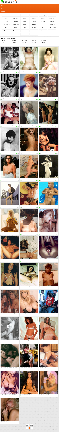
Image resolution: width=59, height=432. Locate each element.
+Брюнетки (34, 40)
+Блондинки (14, 40)
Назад (27, 425)
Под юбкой (16, 27)
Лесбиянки (43, 21)
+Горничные (24, 42)
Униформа (34, 30)
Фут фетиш (52, 30)
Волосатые (34, 18)
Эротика (34, 34)
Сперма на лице (52, 27)
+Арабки (3, 40)
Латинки (34, 21)
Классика (25, 21)
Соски (43, 27)
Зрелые (6, 21)
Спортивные (6, 30)
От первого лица (52, 24)
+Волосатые (14, 42)
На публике (34, 24)
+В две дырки (43, 40)
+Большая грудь (25, 40)
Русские (25, 27)
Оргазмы (43, 24)
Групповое (43, 18)
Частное (25, 34)
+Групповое (34, 42)
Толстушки (25, 30)
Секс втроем (34, 27)
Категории (3, 11)
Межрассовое (16, 24)
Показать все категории (29, 45)
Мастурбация (7, 24)
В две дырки (15, 18)
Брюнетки (7, 18)
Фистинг (43, 30)
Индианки (16, 21)
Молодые (25, 24)
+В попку (3, 42)
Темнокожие (15, 30)
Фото (2, 5)
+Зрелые (43, 42)
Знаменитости (52, 18)
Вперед (31, 425)
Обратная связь (29, 430)
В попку (24, 18)
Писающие (6, 27)
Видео (2, 8)
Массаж (52, 21)
